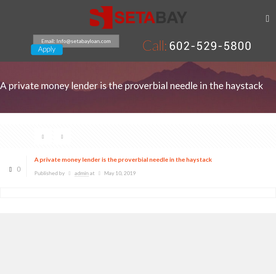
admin (82, 173)
